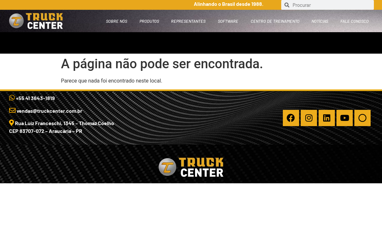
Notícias (319, 21)
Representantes (188, 21)
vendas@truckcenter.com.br (45, 111)
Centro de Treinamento (275, 21)
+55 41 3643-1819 (32, 98)
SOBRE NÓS (116, 21)
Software (228, 21)
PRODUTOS (149, 21)
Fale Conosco (354, 21)
